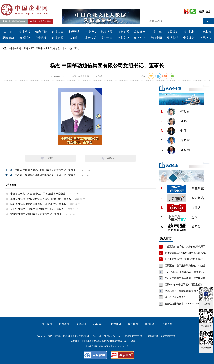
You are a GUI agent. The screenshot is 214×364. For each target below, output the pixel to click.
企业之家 (107, 38)
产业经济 (90, 32)
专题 (25, 48)
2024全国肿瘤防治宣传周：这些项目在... (186, 278)
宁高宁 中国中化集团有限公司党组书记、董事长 (35, 214)
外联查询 (167, 324)
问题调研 (172, 32)
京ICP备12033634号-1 (134, 336)
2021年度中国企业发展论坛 (45, 48)
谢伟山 (185, 130)
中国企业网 (15, 48)
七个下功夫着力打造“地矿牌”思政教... (184, 259)
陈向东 (185, 140)
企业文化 (123, 38)
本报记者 (150, 324)
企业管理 (57, 38)
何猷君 (185, 111)
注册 (208, 11)
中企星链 (189, 38)
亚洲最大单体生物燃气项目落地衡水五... (186, 253)
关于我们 (47, 324)
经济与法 (172, 38)
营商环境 (41, 32)
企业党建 (57, 32)
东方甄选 (197, 198)
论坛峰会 (140, 32)
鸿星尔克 (197, 188)
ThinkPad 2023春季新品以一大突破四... (185, 272)
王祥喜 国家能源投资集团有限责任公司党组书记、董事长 (45, 175)
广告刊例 (116, 324)
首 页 (8, 32)
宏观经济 (74, 32)
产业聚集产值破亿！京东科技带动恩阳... (186, 246)
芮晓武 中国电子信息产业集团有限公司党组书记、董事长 (45, 170)
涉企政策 (107, 32)
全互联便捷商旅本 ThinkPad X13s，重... (185, 303)
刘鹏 (183, 121)
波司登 (196, 227)
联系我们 (64, 324)
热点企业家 (173, 88)
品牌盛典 (8, 38)
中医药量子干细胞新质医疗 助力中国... (185, 291)
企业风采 (41, 38)
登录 (201, 11)
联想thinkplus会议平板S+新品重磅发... (184, 284)
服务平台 (140, 38)
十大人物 (67, 48)
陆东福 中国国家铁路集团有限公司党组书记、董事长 (38, 204)
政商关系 (123, 32)
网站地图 (133, 324)
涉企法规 (90, 38)
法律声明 (81, 324)
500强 (74, 38)
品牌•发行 (98, 324)
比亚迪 (196, 207)
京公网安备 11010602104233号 (161, 336)
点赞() (50, 158)
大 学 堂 (25, 38)
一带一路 (156, 32)
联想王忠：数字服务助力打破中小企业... (186, 265)
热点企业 (172, 165)
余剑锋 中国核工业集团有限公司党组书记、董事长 (37, 209)
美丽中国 (156, 38)
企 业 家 (189, 32)
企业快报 (24, 32)
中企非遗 (205, 32)
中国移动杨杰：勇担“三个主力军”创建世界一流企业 (37, 193)
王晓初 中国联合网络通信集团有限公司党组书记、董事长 (40, 199)
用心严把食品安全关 (175, 297)
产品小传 (205, 38)
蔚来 (194, 217)
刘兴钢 (185, 150)
